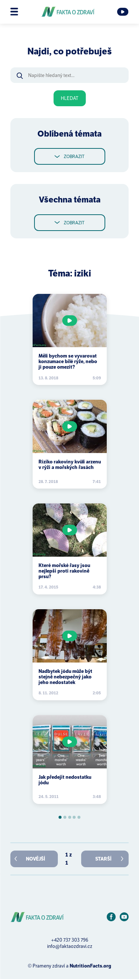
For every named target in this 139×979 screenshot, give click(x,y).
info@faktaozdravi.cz (69, 946)
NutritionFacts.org (90, 966)
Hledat (69, 98)
